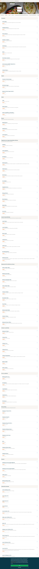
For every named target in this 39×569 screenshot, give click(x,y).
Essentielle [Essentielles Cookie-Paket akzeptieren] (19, 567)
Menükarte (12, 3)
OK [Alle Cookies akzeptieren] (19, 565)
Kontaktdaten (23, 3)
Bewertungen (17, 3)
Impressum (28, 3)
